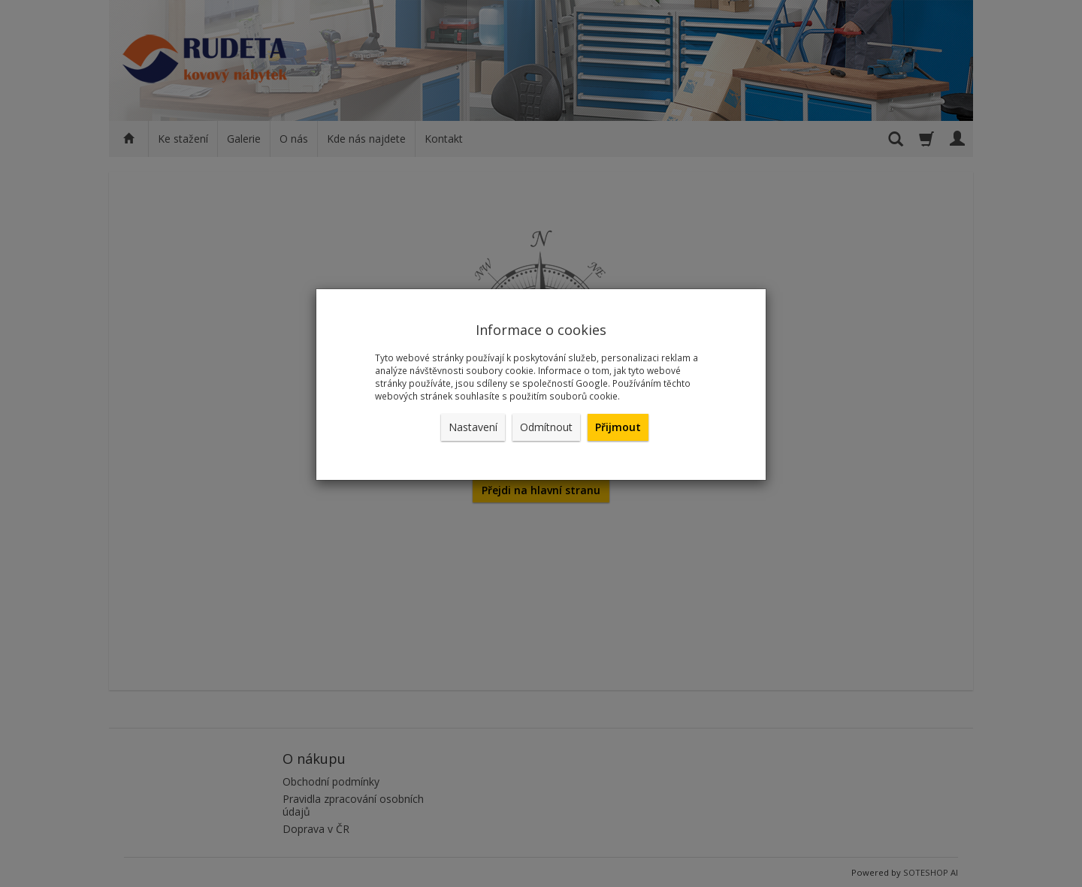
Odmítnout (546, 427)
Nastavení (473, 427)
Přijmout (618, 427)
